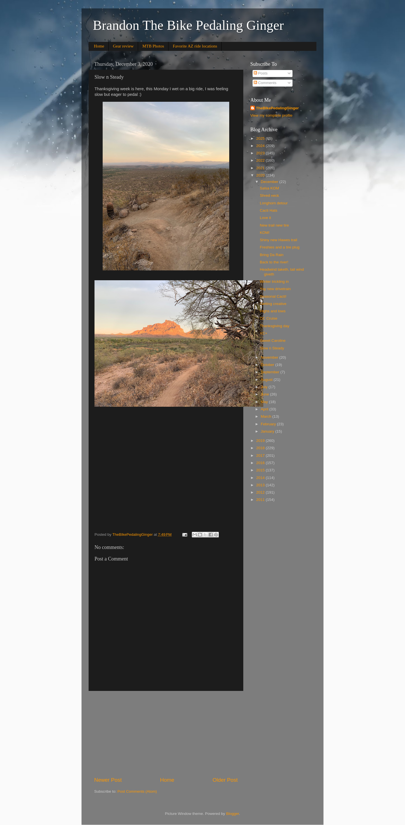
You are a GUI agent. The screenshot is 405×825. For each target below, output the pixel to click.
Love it (265, 218)
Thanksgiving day (274, 326)
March (266, 416)
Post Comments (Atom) (137, 791)
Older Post (225, 780)
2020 (261, 175)
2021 (261, 168)
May (265, 402)
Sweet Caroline (273, 340)
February (269, 424)
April (265, 409)
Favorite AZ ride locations (195, 46)
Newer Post (108, 780)
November (270, 357)
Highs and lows (273, 311)
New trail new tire (274, 225)
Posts (261, 73)
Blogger (232, 814)
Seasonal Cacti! (273, 296)
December (270, 182)
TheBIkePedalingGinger (277, 108)
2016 (261, 463)
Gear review (123, 46)
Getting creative (273, 304)
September (270, 372)
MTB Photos (153, 46)
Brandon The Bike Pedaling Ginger (188, 25)
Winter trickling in (274, 281)
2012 (261, 492)
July (265, 387)
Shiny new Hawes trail (278, 240)
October (268, 365)
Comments (265, 83)
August (267, 380)
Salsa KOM (269, 188)
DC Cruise (268, 318)
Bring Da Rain (272, 255)
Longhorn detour (274, 203)
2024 (261, 146)
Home (99, 46)
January (268, 431)
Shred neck (269, 195)
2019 (261, 441)
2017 (261, 455)
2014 (261, 478)
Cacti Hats (268, 210)
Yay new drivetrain (275, 289)
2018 (261, 448)
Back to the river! (274, 262)
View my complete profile (271, 115)
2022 (261, 160)
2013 (261, 485)
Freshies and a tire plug (280, 247)
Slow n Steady (272, 348)
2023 (261, 153)
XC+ (263, 333)
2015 (261, 470)
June (265, 394)
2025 (261, 138)
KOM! (265, 232)
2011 (261, 500)
